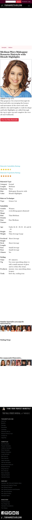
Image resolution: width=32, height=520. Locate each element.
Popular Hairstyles (6, 446)
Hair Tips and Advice (6, 491)
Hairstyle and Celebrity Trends (9, 485)
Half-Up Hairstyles (6, 462)
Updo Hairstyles (5, 460)
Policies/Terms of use (7, 433)
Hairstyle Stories (5, 477)
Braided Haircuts (5, 466)
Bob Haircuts (4, 456)
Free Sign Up (24, 1)
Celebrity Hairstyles (6, 448)
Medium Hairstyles (6, 452)
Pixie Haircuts (4, 458)
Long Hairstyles (5, 454)
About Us (3, 421)
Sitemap (3, 425)
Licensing (3, 429)
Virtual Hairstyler (5, 502)
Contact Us (4, 435)
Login (29, 1)
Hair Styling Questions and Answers (10, 489)
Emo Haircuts (4, 471)
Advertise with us (5, 431)
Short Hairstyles (5, 450)
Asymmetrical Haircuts (7, 464)
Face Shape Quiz (5, 504)
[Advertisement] (16, 27)
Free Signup (4, 508)
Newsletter (4, 427)
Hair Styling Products (6, 487)
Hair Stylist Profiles (6, 493)
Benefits (3, 423)
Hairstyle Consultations (7, 506)
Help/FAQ (3, 437)
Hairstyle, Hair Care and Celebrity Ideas (11, 483)
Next (29, 78)
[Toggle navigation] (28, 5)
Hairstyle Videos (5, 495)
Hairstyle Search (5, 475)
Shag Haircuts (5, 468)
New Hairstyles (5, 444)
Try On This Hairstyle (9, 120)
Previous (2, 78)
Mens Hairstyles (5, 473)
